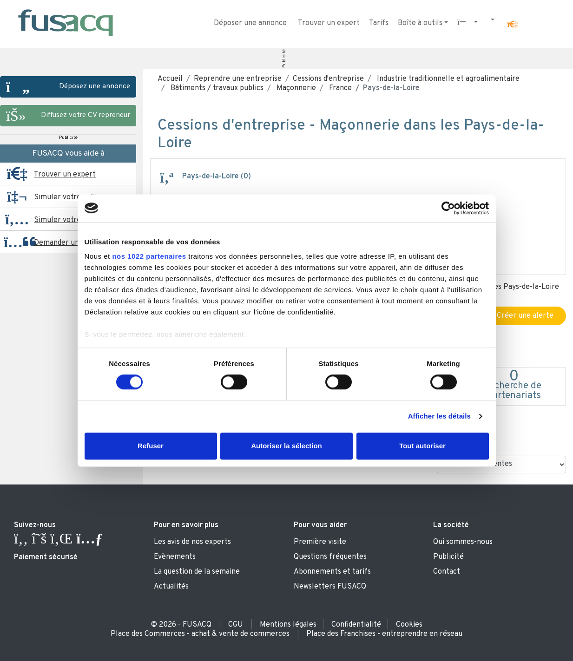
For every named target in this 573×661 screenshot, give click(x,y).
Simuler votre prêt (66, 197)
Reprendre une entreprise (238, 79)
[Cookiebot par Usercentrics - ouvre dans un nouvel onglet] (448, 208)
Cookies (409, 624)
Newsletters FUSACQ (330, 586)
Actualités (171, 586)
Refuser (151, 446)
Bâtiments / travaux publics (216, 88)
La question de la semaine (197, 571)
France (339, 88)
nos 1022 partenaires (149, 256)
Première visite (320, 542)
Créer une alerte (520, 316)
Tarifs (379, 23)
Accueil (170, 79)
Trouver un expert (329, 23)
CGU (235, 624)
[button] (512, 24)
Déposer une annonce (250, 23)
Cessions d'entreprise (328, 79)
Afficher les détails (439, 416)
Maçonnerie (295, 88)
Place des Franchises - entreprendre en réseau (384, 634)
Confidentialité (356, 624)
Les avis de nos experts (192, 542)
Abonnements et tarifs (332, 571)
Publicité (284, 58)
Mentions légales (288, 624)
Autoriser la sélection (286, 446)
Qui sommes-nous (463, 542)
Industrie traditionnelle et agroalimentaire (447, 79)
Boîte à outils (420, 23)
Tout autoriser (422, 446)
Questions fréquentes (330, 557)
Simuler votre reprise (70, 220)
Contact (446, 571)
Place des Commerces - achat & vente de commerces (200, 634)
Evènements (175, 557)
